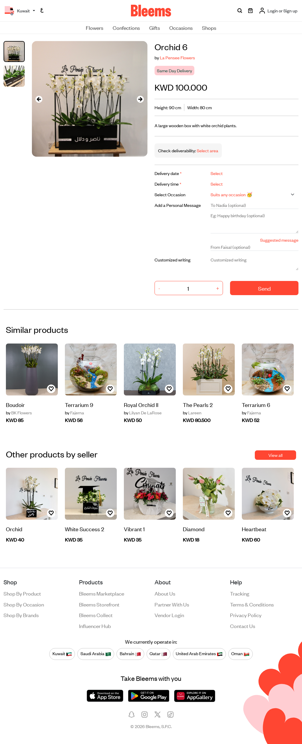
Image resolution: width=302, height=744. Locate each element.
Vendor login (169, 614)
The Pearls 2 (198, 404)
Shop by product (22, 593)
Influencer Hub (95, 625)
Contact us (242, 625)
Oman (240, 653)
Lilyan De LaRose (143, 412)
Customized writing (173, 259)
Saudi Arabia (96, 653)
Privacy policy (246, 614)
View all (275, 455)
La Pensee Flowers (177, 57)
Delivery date (168, 173)
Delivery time (168, 184)
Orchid (14, 528)
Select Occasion (170, 194)
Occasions (181, 27)
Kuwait (62, 653)
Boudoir (15, 404)
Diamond (194, 528)
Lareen (192, 412)
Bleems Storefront (99, 604)
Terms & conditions (252, 604)
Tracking (239, 593)
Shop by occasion (24, 604)
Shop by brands (21, 614)
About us (165, 593)
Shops (209, 27)
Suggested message (279, 240)
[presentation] (38, 99)
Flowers (94, 27)
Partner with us (172, 604)
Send (264, 288)
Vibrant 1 (134, 528)
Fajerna (74, 412)
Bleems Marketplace (101, 593)
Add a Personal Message (178, 205)
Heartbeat (254, 528)
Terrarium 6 (256, 404)
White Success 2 (84, 528)
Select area (207, 150)
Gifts (154, 27)
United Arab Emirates (199, 653)
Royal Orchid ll (141, 404)
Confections (126, 27)
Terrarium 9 (79, 404)
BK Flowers (19, 412)
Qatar (158, 653)
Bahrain (130, 653)
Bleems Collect (96, 614)
